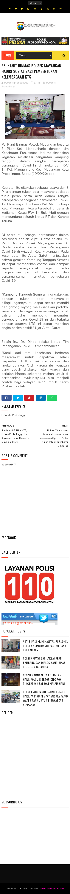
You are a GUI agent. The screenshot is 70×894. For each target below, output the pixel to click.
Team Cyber (22, 888)
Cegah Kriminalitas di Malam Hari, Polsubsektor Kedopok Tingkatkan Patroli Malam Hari (44, 679)
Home (7, 55)
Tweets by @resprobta (18, 623)
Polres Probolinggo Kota (52, 888)
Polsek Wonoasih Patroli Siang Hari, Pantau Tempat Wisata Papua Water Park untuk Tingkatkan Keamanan (46, 698)
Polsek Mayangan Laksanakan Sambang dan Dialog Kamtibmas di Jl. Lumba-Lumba (44, 662)
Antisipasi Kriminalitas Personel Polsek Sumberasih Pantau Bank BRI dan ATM (45, 645)
